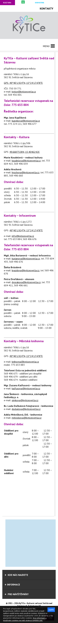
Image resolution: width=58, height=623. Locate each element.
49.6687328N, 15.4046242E (24, 151)
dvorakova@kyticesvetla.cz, (26, 282)
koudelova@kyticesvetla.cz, (26, 160)
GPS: (6, 82)
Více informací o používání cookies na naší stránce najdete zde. (25, 619)
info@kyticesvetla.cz (23, 236)
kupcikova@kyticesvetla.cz (26, 120)
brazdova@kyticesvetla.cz (25, 270)
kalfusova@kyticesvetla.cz (26, 388)
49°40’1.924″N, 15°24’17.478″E (26, 82)
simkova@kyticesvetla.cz (25, 400)
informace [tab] (12, 584)
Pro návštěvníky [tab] (17, 594)
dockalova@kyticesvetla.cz (26, 409)
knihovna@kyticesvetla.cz (25, 361)
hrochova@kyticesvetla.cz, (26, 172)
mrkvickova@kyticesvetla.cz (26, 417)
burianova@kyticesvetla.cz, (26, 258)
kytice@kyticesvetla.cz (24, 91)
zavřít (51, 610)
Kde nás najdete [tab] (16, 574)
